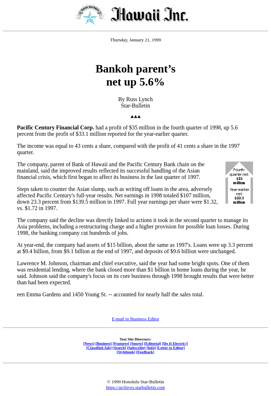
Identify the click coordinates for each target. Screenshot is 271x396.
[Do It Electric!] (175, 343)
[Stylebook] (126, 352)
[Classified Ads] (99, 347)
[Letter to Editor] (171, 347)
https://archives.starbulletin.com (135, 387)
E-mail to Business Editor (135, 318)
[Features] (121, 343)
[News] (89, 343)
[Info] (151, 347)
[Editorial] (152, 343)
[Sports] (136, 343)
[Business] (103, 343)
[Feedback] (145, 352)
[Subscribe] (136, 347)
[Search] (119, 347)
